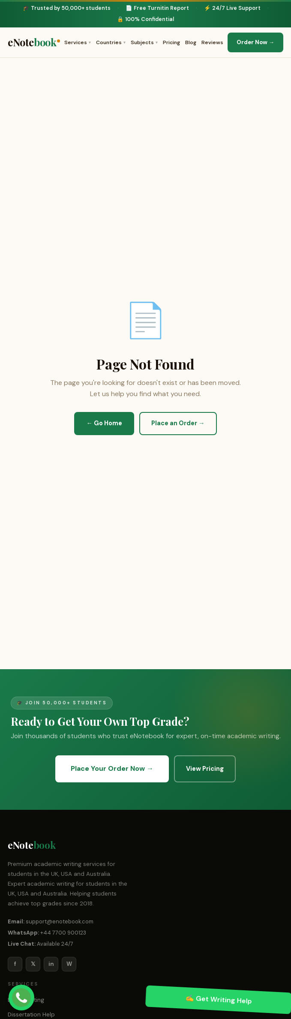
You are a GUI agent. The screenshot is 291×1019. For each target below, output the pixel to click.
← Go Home (104, 423)
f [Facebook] (15, 964)
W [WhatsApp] (69, 964)
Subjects (144, 42)
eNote (34, 42)
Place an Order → (178, 423)
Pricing (171, 42)
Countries (111, 42)
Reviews (212, 42)
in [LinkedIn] (51, 964)
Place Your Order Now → (112, 768)
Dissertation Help (31, 1014)
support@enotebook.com (59, 921)
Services (77, 42)
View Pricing (205, 769)
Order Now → (255, 42)
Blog (190, 42)
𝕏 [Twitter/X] (33, 964)
